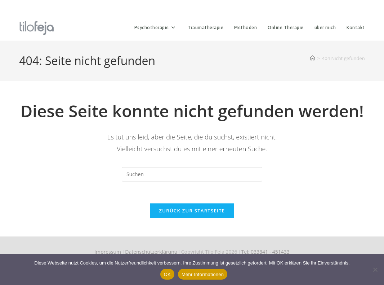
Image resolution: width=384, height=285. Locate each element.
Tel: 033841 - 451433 (265, 251)
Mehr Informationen (203, 274)
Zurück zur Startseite (192, 210)
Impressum (107, 251)
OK (167, 274)
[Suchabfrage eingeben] (192, 174)
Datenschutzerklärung (151, 251)
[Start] (312, 58)
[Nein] (375, 269)
